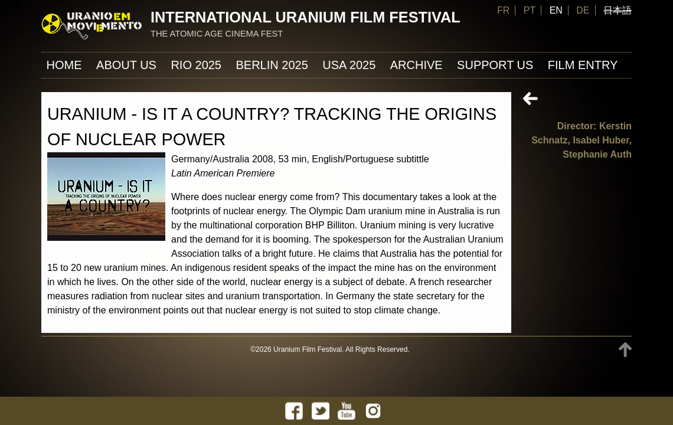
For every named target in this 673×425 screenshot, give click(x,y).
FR (503, 10)
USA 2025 (348, 64)
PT (529, 10)
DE (582, 10)
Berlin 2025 (272, 64)
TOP (625, 349)
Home (64, 64)
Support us (495, 64)
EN (556, 10)
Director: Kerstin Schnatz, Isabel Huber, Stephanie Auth (581, 140)
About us (126, 64)
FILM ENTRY (583, 64)
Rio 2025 (196, 64)
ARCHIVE (416, 64)
